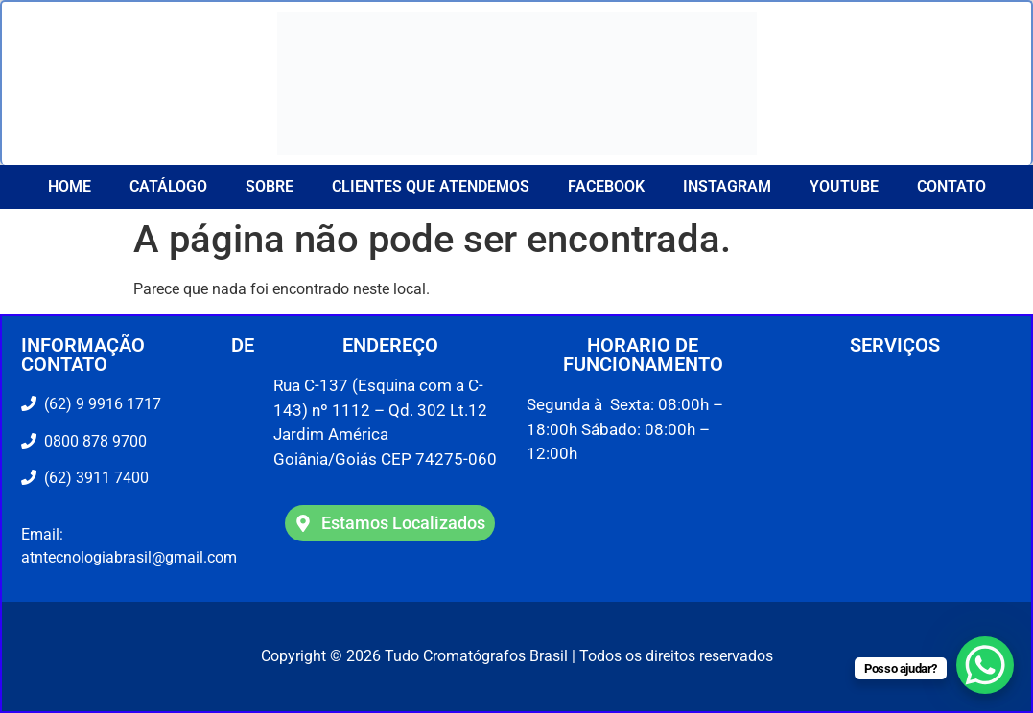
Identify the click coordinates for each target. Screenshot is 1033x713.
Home (69, 186)
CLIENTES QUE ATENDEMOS (430, 186)
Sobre (269, 186)
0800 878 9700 (91, 441)
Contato (951, 186)
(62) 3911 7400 (92, 478)
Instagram (727, 186)
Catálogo (168, 186)
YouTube (844, 186)
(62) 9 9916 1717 (100, 404)
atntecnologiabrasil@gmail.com (129, 557)
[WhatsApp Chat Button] (985, 665)
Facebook (606, 186)
